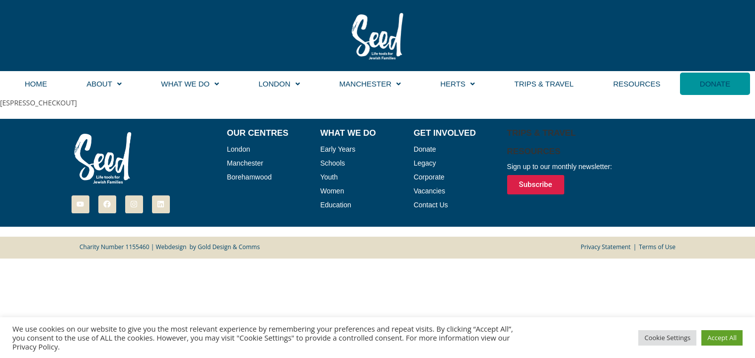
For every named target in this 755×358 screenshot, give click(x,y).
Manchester (370, 84)
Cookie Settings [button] (667, 337)
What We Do (190, 84)
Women (332, 191)
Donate (715, 84)
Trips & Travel (543, 84)
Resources (636, 84)
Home (36, 84)
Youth (329, 177)
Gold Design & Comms (229, 247)
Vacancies (430, 191)
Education (335, 205)
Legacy (425, 163)
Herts (457, 84)
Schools (332, 163)
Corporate (429, 177)
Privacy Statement (606, 247)
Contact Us (431, 205)
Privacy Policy (35, 347)
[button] (104, 84)
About (104, 84)
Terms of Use (657, 247)
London (279, 84)
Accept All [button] (722, 337)
